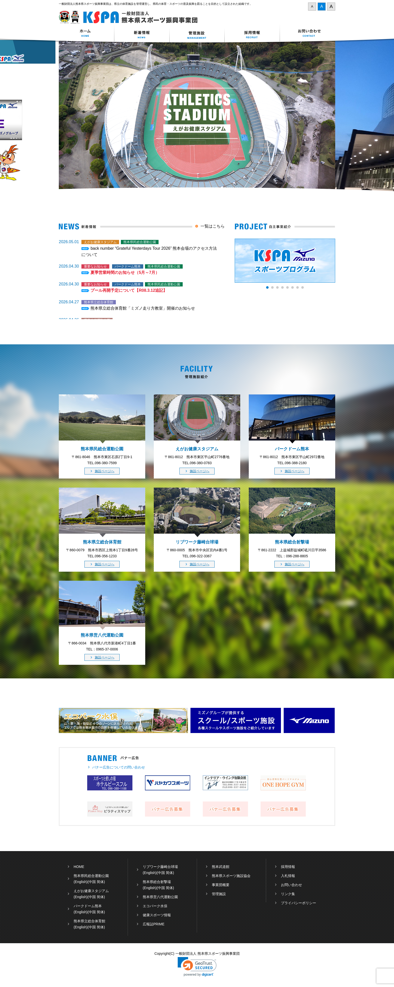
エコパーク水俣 (155, 906)
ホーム (86, 33)
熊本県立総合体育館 (89, 921)
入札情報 (288, 876)
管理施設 (219, 894)
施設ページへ (104, 471)
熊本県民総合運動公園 (91, 876)
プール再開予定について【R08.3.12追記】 (128, 290)
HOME (79, 867)
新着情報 (141, 33)
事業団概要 (220, 885)
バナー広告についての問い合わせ (118, 767)
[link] (197, 967)
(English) (80, 882)
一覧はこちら (213, 226)
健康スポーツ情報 (157, 915)
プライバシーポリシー (298, 903)
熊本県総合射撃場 (157, 882)
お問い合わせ (307, 33)
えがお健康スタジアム (91, 891)
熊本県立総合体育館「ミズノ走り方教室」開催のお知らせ (142, 308)
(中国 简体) (96, 882)
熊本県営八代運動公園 (160, 897)
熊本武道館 (220, 867)
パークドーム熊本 (88, 906)
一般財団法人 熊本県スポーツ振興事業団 (131, 17)
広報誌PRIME (153, 924)
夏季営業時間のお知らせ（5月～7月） (124, 272)
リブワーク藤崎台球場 (160, 867)
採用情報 (252, 33)
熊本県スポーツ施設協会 (231, 876)
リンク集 (288, 894)
